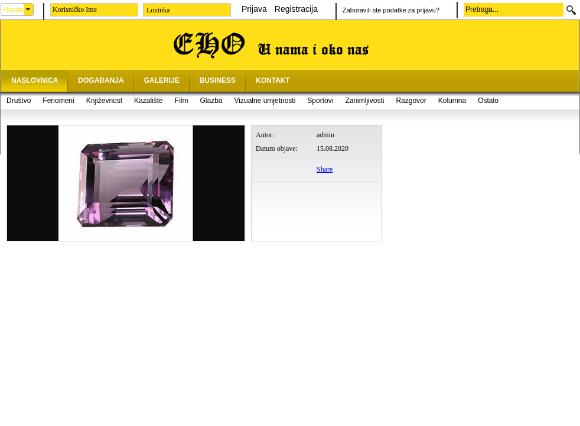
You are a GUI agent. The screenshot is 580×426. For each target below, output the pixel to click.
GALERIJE (162, 80)
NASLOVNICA (34, 80)
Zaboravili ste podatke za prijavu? (391, 10)
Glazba (211, 100)
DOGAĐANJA (100, 80)
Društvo (18, 100)
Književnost (104, 100)
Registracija (296, 9)
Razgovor (411, 100)
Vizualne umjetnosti (265, 100)
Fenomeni (58, 100)
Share (325, 169)
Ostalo (488, 100)
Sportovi (320, 100)
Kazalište (148, 100)
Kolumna (452, 100)
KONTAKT (273, 80)
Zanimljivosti (364, 100)
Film (181, 100)
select (28, 9)
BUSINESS (218, 80)
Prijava (254, 9)
